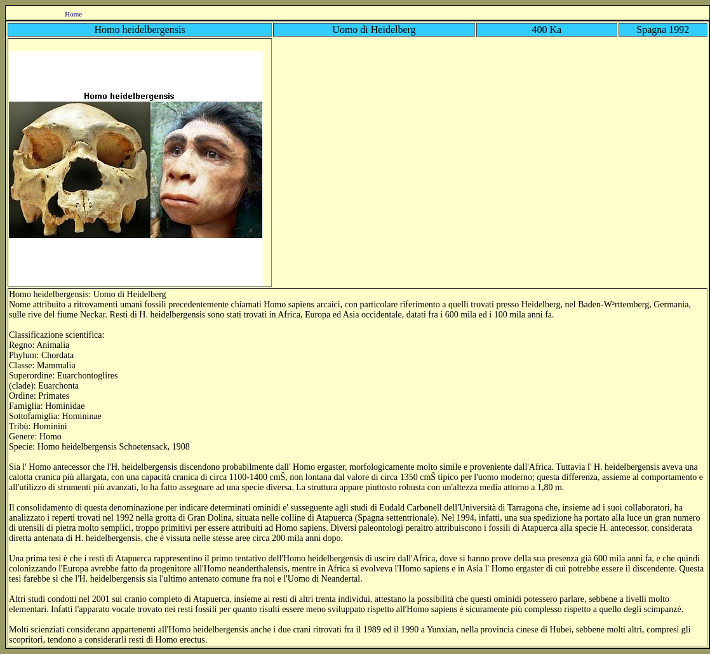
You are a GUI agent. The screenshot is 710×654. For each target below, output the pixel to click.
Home (73, 14)
